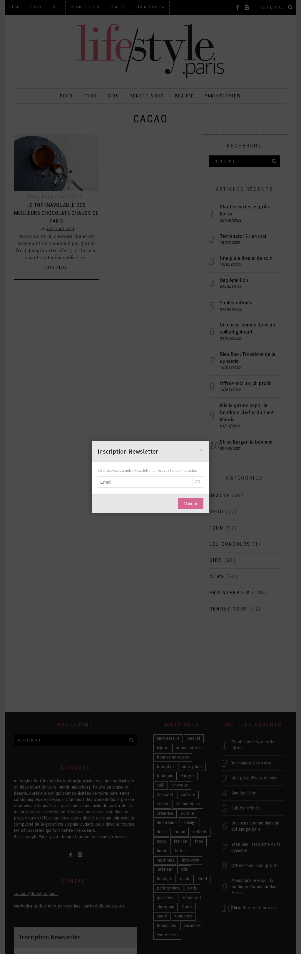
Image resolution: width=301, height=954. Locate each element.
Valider (191, 503)
